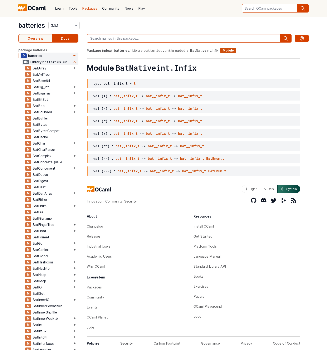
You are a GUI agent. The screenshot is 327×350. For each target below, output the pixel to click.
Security (126, 343)
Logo (197, 316)
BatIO (37, 287)
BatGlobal (40, 256)
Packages (89, 8)
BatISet (39, 293)
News (129, 8)
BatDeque (40, 174)
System (289, 189)
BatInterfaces (43, 343)
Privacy (246, 343)
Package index (99, 50)
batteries (31, 25)
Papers (199, 296)
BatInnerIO (41, 300)
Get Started (203, 236)
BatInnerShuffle (45, 312)
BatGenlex (41, 250)
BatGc (38, 243)
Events (92, 307)
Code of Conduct (286, 343)
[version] (64, 25)
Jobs (90, 327)
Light (251, 189)
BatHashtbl (41, 268)
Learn (59, 8)
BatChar (39, 143)
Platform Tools (205, 246)
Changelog (95, 226)
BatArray (39, 68)
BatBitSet (40, 99)
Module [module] (228, 50)
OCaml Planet (97, 317)
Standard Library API (210, 266)
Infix (215, 50)
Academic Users (99, 256)
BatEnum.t (215, 158)
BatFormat (41, 237)
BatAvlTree (41, 74)
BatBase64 (41, 81)
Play (141, 8)
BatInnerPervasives (48, 306)
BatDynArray (43, 193)
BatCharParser (44, 149)
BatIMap (39, 281)
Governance (210, 343)
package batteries (32, 50)
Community (110, 8)
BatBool (39, 106)
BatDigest (40, 181)
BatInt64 (40, 337)
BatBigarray (42, 93)
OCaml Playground (208, 306)
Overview (35, 38)
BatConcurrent (44, 168)
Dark (269, 189)
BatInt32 (40, 331)
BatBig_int (41, 87)
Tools (73, 8)
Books (198, 276)
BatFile (38, 212)
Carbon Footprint (167, 343)
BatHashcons (43, 262)
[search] (303, 8)
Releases (94, 236)
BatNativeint (200, 50)
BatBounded (42, 112)
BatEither (40, 200)
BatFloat (39, 231)
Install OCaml (204, 226)
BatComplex (42, 156)
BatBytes (40, 124)
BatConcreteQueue (47, 162)
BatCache (40, 137)
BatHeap (39, 275)
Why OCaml (96, 266)
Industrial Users (99, 246)
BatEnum (40, 206)
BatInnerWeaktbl (45, 318)
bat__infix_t (125, 96)
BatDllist (39, 187)
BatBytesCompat (46, 131)
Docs (65, 38)
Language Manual (207, 256)
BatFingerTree (43, 225)
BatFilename (42, 218)
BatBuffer (40, 118)
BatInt (38, 325)
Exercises (201, 286)
